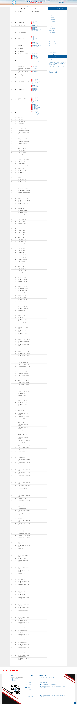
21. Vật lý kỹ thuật (51, 54)
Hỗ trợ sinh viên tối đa (29, 682)
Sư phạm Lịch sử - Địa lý (35, 39)
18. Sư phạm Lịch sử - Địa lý (53, 47)
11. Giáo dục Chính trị (52, 32)
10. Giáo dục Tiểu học (52, 30)
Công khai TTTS (51, 6)
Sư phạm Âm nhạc (35, 74)
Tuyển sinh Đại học (25, 6)
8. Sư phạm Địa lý (51, 26)
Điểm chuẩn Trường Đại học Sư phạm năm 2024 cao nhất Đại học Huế (57, 67)
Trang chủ (18, 6)
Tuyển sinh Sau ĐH (33, 6)
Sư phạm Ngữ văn (35, 36)
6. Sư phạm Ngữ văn (52, 21)
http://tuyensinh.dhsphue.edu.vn (17, 682)
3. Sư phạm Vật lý (51, 15)
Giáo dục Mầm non (35, 68)
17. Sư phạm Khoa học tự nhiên (53, 45)
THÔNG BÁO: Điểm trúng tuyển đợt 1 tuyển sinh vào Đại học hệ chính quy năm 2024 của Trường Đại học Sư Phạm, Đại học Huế (57, 63)
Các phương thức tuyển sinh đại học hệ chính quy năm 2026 (49, 693)
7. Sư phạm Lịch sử (52, 23)
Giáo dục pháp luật (35, 82)
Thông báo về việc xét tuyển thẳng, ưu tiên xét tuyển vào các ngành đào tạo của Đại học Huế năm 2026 (52, 682)
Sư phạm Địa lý (34, 38)
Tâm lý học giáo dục (35, 30)
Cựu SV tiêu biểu (58, 6)
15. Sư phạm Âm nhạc (52, 41)
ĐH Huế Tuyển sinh (29, 689)
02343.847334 (14, 680)
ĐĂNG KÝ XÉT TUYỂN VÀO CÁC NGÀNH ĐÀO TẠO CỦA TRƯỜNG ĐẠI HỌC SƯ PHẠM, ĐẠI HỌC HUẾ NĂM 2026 (52, 678)
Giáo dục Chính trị (35, 79)
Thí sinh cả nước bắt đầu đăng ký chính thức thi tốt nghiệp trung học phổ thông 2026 (52, 690)
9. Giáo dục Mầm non (52, 28)
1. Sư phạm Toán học (52, 10)
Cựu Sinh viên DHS (29, 694)
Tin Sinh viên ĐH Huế (29, 696)
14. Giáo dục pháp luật (52, 39)
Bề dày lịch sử (28, 677)
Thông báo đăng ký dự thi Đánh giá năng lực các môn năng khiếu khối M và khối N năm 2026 (52, 696)
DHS (62, 1)
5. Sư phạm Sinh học (52, 19)
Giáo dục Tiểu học (35, 33)
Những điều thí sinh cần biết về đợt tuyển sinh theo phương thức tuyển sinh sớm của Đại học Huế (57, 60)
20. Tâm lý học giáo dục (52, 52)
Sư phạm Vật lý (34, 15)
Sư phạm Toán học (35, 13)
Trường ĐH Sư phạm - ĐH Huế (31, 691)
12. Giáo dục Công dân (52, 34)
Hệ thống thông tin (35, 43)
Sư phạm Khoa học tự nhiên (36, 29)
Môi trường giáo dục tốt (30, 680)
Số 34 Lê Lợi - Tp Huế (15, 678)
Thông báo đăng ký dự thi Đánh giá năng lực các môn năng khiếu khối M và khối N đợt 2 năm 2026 (52, 687)
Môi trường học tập (44, 6)
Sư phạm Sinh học (35, 25)
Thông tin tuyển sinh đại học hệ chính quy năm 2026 (48, 684)
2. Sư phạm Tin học (52, 13)
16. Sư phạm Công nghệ (52, 43)
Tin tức (38, 6)
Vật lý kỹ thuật (34, 23)
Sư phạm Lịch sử (34, 37)
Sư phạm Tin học (34, 14)
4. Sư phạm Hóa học (52, 17)
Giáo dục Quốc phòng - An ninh (37, 81)
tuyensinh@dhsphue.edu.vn (16, 681)
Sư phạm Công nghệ (35, 22)
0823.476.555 (14, 679)
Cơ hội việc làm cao (29, 684)
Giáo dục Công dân (35, 80)
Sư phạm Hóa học (35, 16)
